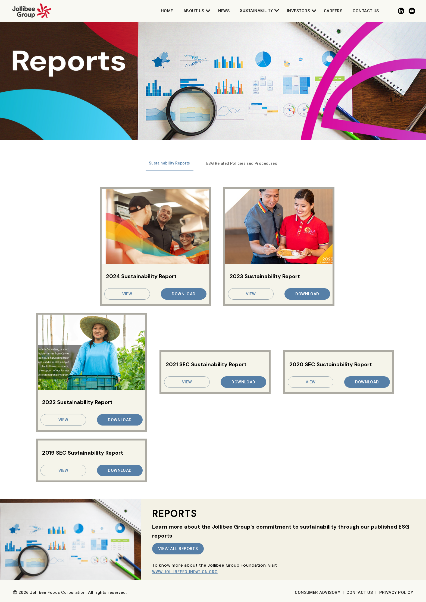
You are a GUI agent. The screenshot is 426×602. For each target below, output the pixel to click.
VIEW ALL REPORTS (178, 548)
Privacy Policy (396, 592)
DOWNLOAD (184, 293)
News (224, 10)
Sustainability (256, 10)
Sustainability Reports (169, 163)
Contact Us (366, 10)
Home (167, 10)
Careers (333, 10)
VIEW (127, 293)
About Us (193, 10)
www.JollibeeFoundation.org (185, 572)
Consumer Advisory (317, 592)
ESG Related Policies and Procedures (241, 163)
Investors (298, 10)
